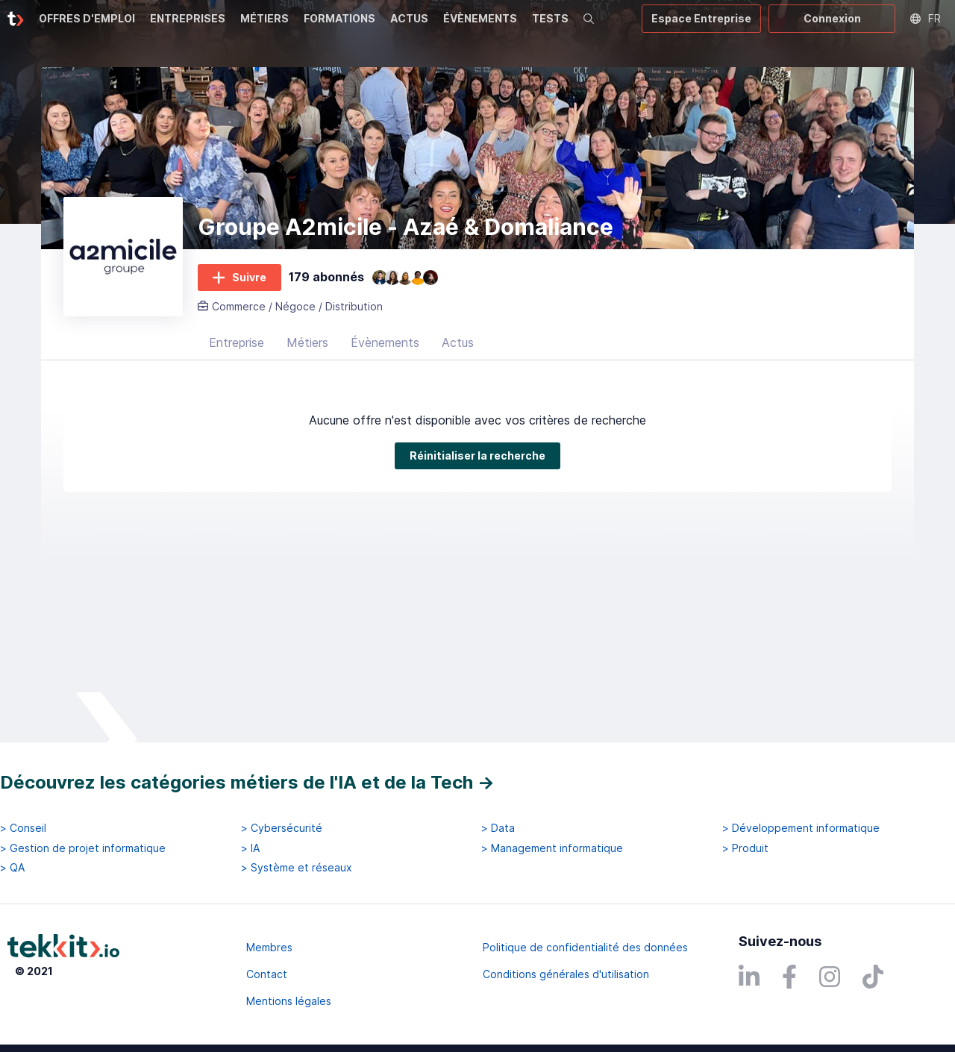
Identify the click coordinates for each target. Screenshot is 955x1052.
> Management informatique (552, 848)
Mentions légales (288, 1001)
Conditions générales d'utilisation (566, 974)
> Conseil (23, 828)
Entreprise (236, 346)
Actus (458, 346)
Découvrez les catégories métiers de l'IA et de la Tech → (247, 782)
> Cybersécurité (281, 828)
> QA (12, 868)
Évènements (385, 346)
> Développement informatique (801, 828)
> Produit (745, 848)
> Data (498, 828)
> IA (250, 848)
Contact (266, 974)
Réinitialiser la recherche (124, 508)
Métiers (307, 346)
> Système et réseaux (296, 868)
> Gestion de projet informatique (83, 848)
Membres (269, 947)
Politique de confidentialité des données (585, 947)
